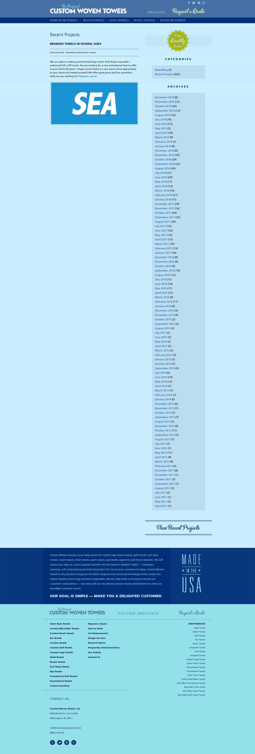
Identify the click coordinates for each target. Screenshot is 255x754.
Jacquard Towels (197, 655)
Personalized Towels (196, 667)
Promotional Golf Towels (63, 676)
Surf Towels (200, 651)
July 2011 (160, 492)
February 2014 (163, 394)
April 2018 (161, 186)
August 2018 (162, 168)
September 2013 (165, 417)
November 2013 (164, 408)
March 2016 (162, 297)
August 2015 (162, 328)
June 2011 (161, 497)
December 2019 (164, 97)
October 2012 (163, 430)
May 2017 (161, 235)
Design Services (97, 638)
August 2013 (162, 421)
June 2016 (161, 283)
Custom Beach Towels (62, 633)
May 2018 (161, 181)
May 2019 (161, 128)
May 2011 (161, 501)
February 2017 (163, 248)
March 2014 (162, 390)
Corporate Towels (197, 647)
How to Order (95, 628)
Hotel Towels (144, 20)
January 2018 (163, 199)
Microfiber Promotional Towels (191, 683)
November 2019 (164, 101)
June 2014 (161, 377)
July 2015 (160, 332)
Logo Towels (199, 628)
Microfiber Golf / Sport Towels (191, 695)
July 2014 (160, 372)
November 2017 (164, 208)
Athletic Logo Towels (195, 659)
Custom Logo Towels (61, 652)
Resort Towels (57, 662)
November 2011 (164, 474)
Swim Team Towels (64, 20)
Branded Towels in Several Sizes (75, 43)
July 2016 (160, 279)
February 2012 (163, 466)
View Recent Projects (178, 527)
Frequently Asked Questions (104, 647)
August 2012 (162, 439)
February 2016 (163, 301)
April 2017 (161, 239)
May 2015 (161, 341)
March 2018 (162, 190)
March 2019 (162, 137)
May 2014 (161, 381)
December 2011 (164, 470)
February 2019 (163, 141)
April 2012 (161, 457)
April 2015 (161, 346)
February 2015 (163, 355)
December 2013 (164, 403)
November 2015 (164, 315)
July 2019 (160, 119)
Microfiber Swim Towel (194, 687)
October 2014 (163, 363)
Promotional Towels (61, 681)
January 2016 (163, 306)
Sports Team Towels (196, 663)
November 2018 (164, 155)
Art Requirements (98, 633)
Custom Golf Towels (61, 647)
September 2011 (165, 483)
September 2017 (165, 217)
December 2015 (164, 310)
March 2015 (162, 350)
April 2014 (161, 386)
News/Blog (161, 69)
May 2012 (161, 452)
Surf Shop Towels (59, 666)
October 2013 (163, 412)
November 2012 (164, 426)
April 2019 (161, 132)
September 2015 (165, 323)
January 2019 (163, 146)
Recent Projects (164, 74)
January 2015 (163, 359)
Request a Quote (188, 12)
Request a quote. (88, 76)
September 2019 (165, 110)
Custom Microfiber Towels (64, 628)
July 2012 (160, 443)
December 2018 (164, 150)
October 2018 (163, 159)
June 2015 (161, 337)
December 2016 (164, 257)
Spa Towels (56, 671)
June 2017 (161, 230)
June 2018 (161, 177)
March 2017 (162, 243)
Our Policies (94, 652)
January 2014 (163, 399)
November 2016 (164, 261)
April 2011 (161, 506)
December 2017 (164, 203)
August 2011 (162, 488)
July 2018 (160, 172)
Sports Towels (199, 643)
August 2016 (162, 275)
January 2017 (163, 252)
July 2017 (160, 226)
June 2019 (161, 124)
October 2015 (163, 319)
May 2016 (161, 288)
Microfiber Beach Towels (194, 691)
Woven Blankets (172, 20)
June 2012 (161, 448)
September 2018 (165, 164)
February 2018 (163, 195)
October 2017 (163, 212)
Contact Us (94, 657)
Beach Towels (93, 20)
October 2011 (163, 479)
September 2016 (165, 270)
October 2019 (163, 106)
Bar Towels (56, 638)
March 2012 (162, 461)
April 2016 (161, 292)
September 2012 (165, 434)
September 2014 (165, 368)
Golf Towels (119, 20)
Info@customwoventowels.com (65, 728)
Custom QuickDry (60, 686)
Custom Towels (58, 643)
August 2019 (162, 115)
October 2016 (163, 266)
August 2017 (162, 221)
